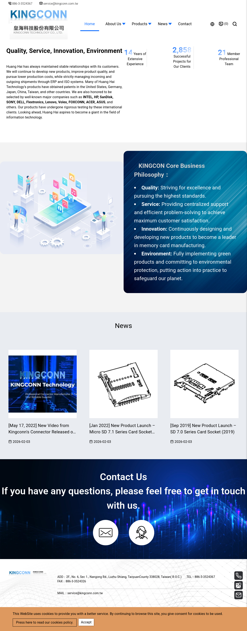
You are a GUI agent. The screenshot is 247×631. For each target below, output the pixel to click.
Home (90, 24)
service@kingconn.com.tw (59, 3)
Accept (86, 622)
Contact (185, 24)
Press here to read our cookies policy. (44, 622)
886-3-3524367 (22, 3)
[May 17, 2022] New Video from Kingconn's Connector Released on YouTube (41, 429)
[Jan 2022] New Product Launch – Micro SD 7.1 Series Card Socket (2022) (122, 429)
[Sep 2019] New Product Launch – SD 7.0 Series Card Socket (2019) (203, 428)
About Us (113, 24)
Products (139, 24)
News (163, 24)
